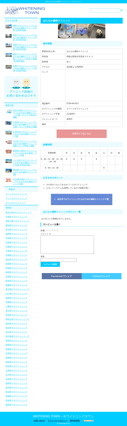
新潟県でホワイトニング (16, 392)
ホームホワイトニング (15, 203)
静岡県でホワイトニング (16, 272)
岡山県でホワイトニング (16, 259)
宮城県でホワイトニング (16, 268)
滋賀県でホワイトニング (16, 298)
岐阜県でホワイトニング (16, 281)
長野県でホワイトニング (16, 341)
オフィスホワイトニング (16, 194)
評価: (43, 230)
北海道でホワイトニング (16, 238)
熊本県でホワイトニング (16, 387)
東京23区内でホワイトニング (18, 212)
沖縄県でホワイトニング (16, 302)
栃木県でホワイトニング (16, 328)
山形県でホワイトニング (16, 379)
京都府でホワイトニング (16, 277)
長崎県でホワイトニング (16, 358)
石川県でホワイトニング (16, 375)
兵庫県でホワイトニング (16, 247)
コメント (46, 234)
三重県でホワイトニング (16, 306)
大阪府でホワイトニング (16, 217)
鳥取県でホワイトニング (16, 362)
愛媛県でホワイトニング (16, 285)
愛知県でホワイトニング (16, 225)
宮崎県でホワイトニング (16, 349)
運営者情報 (75, 421)
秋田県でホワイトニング (16, 366)
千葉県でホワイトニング (16, 251)
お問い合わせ (39, 421)
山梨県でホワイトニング (16, 370)
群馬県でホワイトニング (16, 264)
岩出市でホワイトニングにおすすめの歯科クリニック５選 (82, 199)
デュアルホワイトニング (16, 198)
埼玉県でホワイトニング (16, 229)
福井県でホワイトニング (16, 323)
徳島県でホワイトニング (16, 405)
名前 (43, 259)
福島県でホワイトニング (16, 383)
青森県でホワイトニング (16, 396)
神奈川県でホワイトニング (17, 221)
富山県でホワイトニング (16, 332)
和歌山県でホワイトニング (17, 319)
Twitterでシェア (101, 279)
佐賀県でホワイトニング (16, 353)
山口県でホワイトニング (16, 294)
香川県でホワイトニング (16, 311)
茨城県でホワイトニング (16, 255)
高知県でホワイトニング (16, 400)
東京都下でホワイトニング (17, 289)
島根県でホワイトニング (16, 345)
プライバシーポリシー (57, 421)
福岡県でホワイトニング (16, 234)
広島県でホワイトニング (16, 242)
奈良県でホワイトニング (16, 315)
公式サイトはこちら (81, 133)
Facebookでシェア (61, 279)
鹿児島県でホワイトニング (17, 336)
